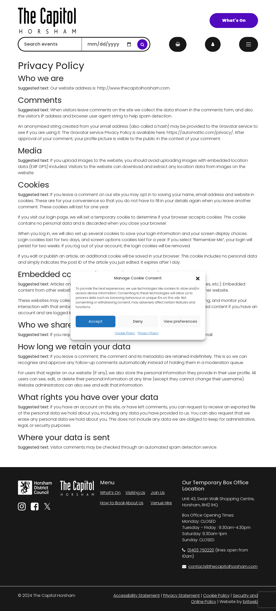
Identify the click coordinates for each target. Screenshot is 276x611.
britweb (250, 602)
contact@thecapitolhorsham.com (220, 566)
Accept (95, 321)
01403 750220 (198, 550)
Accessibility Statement (136, 595)
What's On (233, 20)
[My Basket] (177, 44)
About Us (134, 503)
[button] (197, 278)
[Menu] (248, 44)
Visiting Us (135, 493)
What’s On (110, 493)
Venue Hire (161, 503)
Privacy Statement (181, 595)
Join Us (158, 493)
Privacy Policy (148, 333)
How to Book (112, 503)
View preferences (180, 321)
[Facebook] (34, 508)
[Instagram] (22, 508)
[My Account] (213, 44)
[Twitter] (47, 508)
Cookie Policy (125, 333)
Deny (138, 321)
